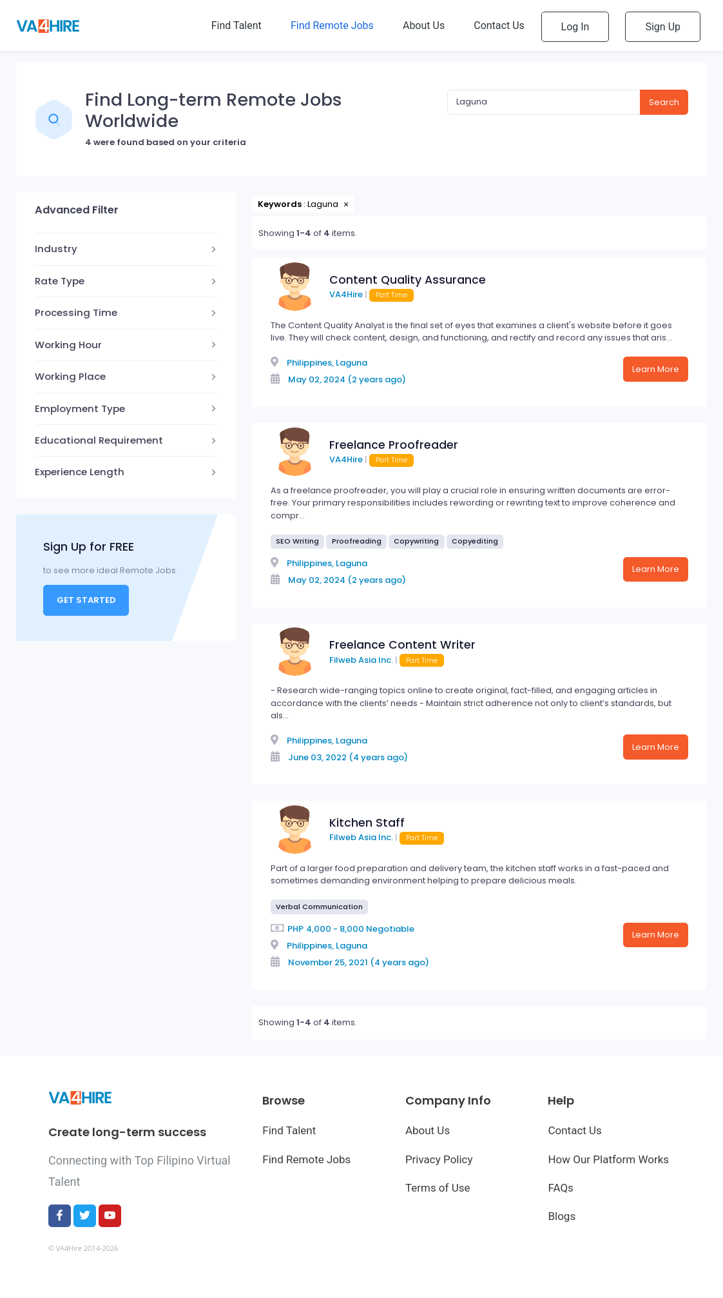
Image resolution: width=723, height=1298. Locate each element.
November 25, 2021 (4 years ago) (358, 962)
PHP (295, 929)
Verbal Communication (319, 906)
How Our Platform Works (608, 1159)
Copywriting (416, 541)
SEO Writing (297, 541)
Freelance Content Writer (402, 645)
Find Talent (289, 1130)
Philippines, (310, 363)
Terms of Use (437, 1187)
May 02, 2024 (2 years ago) (347, 379)
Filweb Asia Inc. (361, 660)
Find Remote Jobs (306, 1159)
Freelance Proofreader (393, 445)
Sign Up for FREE (88, 546)
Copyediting (475, 541)
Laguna (351, 363)
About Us (427, 1130)
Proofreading (356, 541)
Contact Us (574, 1130)
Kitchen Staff (367, 823)
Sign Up (662, 27)
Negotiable (390, 929)
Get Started (86, 600)
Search (664, 102)
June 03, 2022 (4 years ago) (348, 757)
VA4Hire (346, 294)
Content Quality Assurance (407, 280)
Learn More (655, 369)
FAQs (560, 1187)
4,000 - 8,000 (335, 929)
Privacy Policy (439, 1159)
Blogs (561, 1216)
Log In (575, 27)
